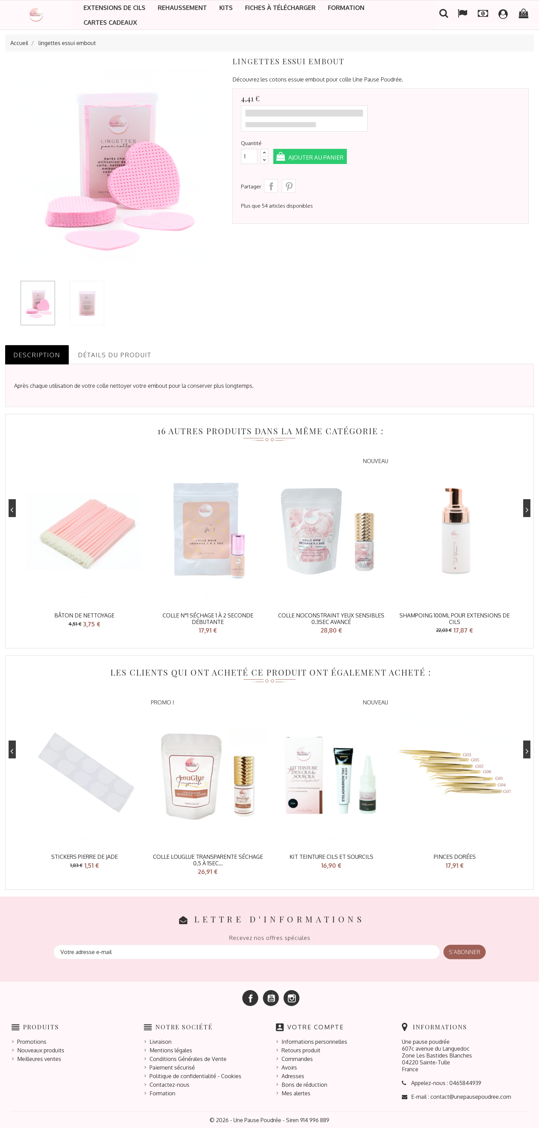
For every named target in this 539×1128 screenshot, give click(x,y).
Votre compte (315, 1025)
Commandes (297, 1057)
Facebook (250, 997)
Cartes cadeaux (110, 22)
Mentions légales (171, 1049)
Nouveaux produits (40, 1049)
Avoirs (289, 1066)
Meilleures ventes (39, 1057)
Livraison (161, 1040)
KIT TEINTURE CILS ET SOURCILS (331, 856)
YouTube (271, 997)
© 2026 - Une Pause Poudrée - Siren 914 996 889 (269, 1119)
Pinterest (288, 186)
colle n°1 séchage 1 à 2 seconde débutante (208, 618)
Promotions (31, 1040)
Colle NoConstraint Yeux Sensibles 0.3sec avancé (331, 618)
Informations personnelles (314, 1040)
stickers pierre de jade (84, 856)
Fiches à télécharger (280, 7)
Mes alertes (296, 1092)
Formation (346, 7)
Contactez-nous (169, 1083)
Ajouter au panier (319, 157)
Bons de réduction (304, 1083)
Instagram (291, 997)
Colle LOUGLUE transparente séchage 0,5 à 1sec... (208, 859)
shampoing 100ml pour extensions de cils (454, 618)
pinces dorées (455, 856)
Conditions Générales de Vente (188, 1057)
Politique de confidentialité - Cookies (195, 1075)
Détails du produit (114, 355)
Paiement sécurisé (172, 1066)
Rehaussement (182, 7)
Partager (270, 186)
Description (36, 355)
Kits (226, 7)
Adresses (293, 1075)
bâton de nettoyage (84, 615)
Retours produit (301, 1049)
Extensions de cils (114, 7)
